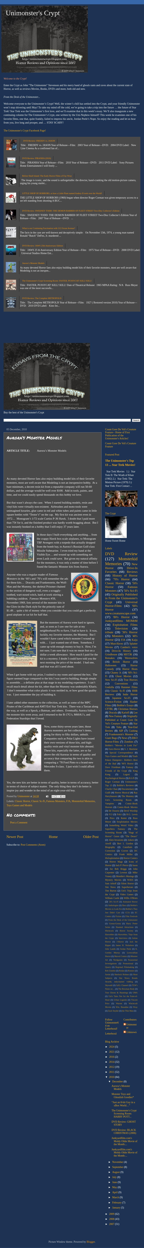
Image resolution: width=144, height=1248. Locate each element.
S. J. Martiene (131, 749)
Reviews (132, 572)
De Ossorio (114, 811)
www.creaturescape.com (120, 613)
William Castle (112, 898)
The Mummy (127, 796)
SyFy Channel (122, 985)
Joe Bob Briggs (118, 869)
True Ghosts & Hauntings (116, 992)
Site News (110, 887)
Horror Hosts (130, 669)
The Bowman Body (126, 989)
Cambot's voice (129, 647)
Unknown (131, 1032)
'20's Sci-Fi (114, 902)
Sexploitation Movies (127, 822)
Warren (119, 1003)
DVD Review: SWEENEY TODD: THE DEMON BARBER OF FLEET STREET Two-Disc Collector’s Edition (71, 211)
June (115, 1182)
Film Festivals (131, 916)
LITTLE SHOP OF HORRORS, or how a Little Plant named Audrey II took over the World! (62, 193)
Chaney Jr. (116, 672)
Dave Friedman (112, 767)
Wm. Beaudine (122, 1007)
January (116, 1207)
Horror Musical (122, 792)
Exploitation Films (125, 624)
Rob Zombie (110, 971)
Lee (136, 712)
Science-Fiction (113, 701)
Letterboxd (110, 1033)
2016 (112, 1056)
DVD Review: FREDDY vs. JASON (39, 141)
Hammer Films (129, 687)
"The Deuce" (131, 836)
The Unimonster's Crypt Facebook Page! (25, 130)
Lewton (123, 872)
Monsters (118, 636)
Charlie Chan (111, 789)
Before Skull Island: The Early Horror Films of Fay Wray (47, 176)
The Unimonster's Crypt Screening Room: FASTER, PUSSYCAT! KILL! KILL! (57, 281)
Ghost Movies (123, 676)
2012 (112, 1066)
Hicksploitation (112, 858)
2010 (112, 1077)
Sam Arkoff (110, 883)
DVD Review (121, 553)
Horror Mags (116, 861)
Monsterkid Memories (83, 801)
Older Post (91, 837)
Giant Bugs (111, 738)
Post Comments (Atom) (33, 844)
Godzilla (109, 687)
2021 (112, 1051)
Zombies (128, 741)
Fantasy (129, 767)
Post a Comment (18, 822)
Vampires (109, 803)
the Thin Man (127, 1011)
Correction (110, 851)
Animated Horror (130, 902)
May (115, 1187)
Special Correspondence (121, 752)
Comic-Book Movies (127, 807)
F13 (110, 814)
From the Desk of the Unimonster (123, 920)
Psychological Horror (115, 778)
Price (112, 818)
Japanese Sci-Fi (121, 698)
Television (121, 628)
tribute (109, 632)
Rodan (122, 971)
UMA (135, 992)
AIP (121, 730)
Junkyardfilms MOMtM (121, 621)
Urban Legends (120, 1000)
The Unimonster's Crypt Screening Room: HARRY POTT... (124, 1113)
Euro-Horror (114, 749)
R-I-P (131, 778)
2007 (112, 1224)
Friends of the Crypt (116, 771)
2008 (112, 1219)
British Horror (121, 661)
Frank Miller (126, 854)
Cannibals (127, 847)
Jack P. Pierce (121, 865)
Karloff (125, 712)
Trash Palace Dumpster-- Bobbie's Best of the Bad (121, 760)
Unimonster (131, 1026)
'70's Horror (121, 579)
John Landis (110, 949)
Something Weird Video (121, 825)
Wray (135, 1007)
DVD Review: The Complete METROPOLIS (41, 298)
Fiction (118, 916)
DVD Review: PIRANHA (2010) (36, 158)
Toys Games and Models (19, 805)
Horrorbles (109, 934)
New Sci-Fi (111, 679)
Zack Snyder (113, 1011)
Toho (119, 727)
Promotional (128, 963)
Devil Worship (131, 811)
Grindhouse (111, 654)
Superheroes (127, 887)
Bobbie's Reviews (125, 785)
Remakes (110, 658)
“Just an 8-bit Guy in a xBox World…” (123, 1104)
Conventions (121, 683)
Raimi (124, 818)
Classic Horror (22, 801)
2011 (112, 1072)
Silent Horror (127, 883)
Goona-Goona (115, 923)
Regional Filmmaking (124, 967)
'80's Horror (121, 617)
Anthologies (113, 905)
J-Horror (120, 942)
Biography (110, 847)
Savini (107, 974)
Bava (124, 905)
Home (53, 837)
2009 (112, 1214)
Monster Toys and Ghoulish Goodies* (123, 1096)
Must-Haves (116, 643)
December (117, 1081)
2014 (112, 1061)
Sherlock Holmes (121, 974)
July (114, 1177)
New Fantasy (116, 716)
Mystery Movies (113, 880)
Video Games (126, 894)
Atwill (108, 843)
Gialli (107, 792)
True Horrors (131, 679)
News (124, 738)
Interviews (123, 938)
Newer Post (14, 837)
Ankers (130, 840)
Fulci (119, 814)
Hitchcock (109, 931)
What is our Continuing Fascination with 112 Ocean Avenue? (48, 228)
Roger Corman (112, 782)
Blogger (91, 1241)
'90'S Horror (127, 763)
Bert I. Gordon (125, 843)
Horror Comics (130, 858)
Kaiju (135, 639)
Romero (131, 971)
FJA (68, 801)
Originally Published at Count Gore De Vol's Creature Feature (121, 720)
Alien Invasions (116, 840)
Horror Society (126, 931)
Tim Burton (110, 890)
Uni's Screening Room (118, 800)
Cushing (133, 730)
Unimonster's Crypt (33, 13)
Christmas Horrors (128, 709)
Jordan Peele (125, 949)
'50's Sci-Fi (131, 590)
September (118, 1167)
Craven (124, 851)
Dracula (113, 712)
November (118, 1162)
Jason (135, 865)
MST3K (128, 654)
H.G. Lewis (132, 814)
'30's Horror (130, 632)
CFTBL (109, 709)
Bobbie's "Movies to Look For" (121, 745)
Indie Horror (130, 694)
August (116, 1172)
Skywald (108, 985)
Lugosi (126, 774)
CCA (127, 912)
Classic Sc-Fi (38, 801)
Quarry (108, 967)
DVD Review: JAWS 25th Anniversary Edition (42, 246)
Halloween (110, 665)
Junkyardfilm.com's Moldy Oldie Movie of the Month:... (124, 1141)
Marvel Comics (120, 956)
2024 (112, 1046)
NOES (130, 880)
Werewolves (131, 658)
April (115, 1192)
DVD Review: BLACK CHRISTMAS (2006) (124, 1132)
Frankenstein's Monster (121, 734)
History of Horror (125, 575)
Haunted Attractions (124, 927)
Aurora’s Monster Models (33, 263)
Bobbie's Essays (125, 705)
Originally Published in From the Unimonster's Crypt (121, 598)
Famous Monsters (55, 801)
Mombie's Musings (125, 876)
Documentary (128, 789)
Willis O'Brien (131, 898)
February (117, 1202)
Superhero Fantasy (115, 829)
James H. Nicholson (125, 945)
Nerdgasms (118, 960)
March (116, 1197)
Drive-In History (121, 650)
